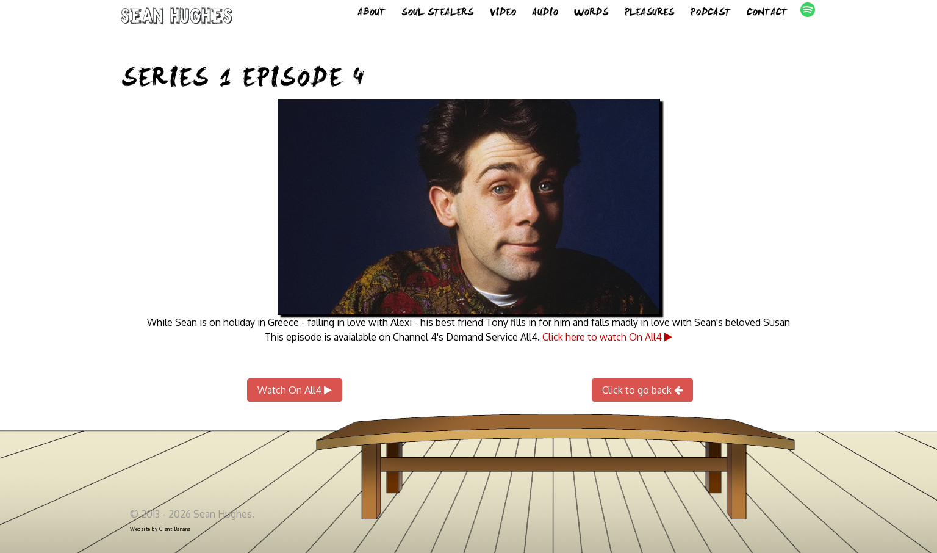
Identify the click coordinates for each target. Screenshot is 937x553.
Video (502, 18)
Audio (545, 18)
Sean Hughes (176, 25)
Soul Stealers (437, 18)
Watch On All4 (294, 390)
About (371, 18)
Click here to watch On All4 (607, 337)
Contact (767, 18)
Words (591, 18)
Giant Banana (175, 529)
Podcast (710, 18)
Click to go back (642, 390)
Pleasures (649, 18)
